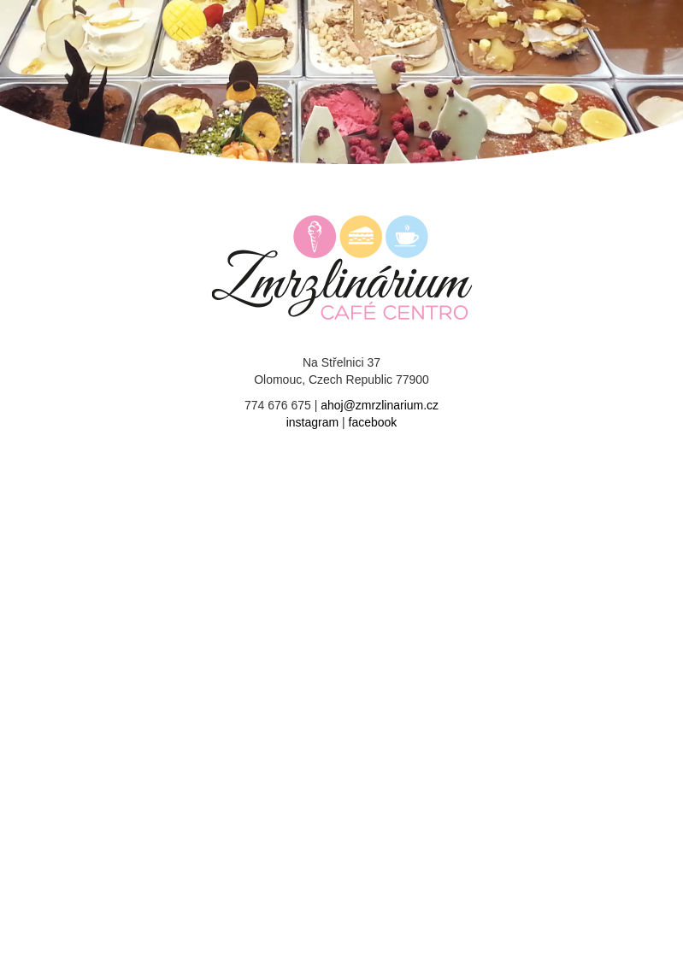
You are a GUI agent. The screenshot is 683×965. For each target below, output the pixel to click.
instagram (312, 422)
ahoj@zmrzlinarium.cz (380, 405)
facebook (373, 422)
